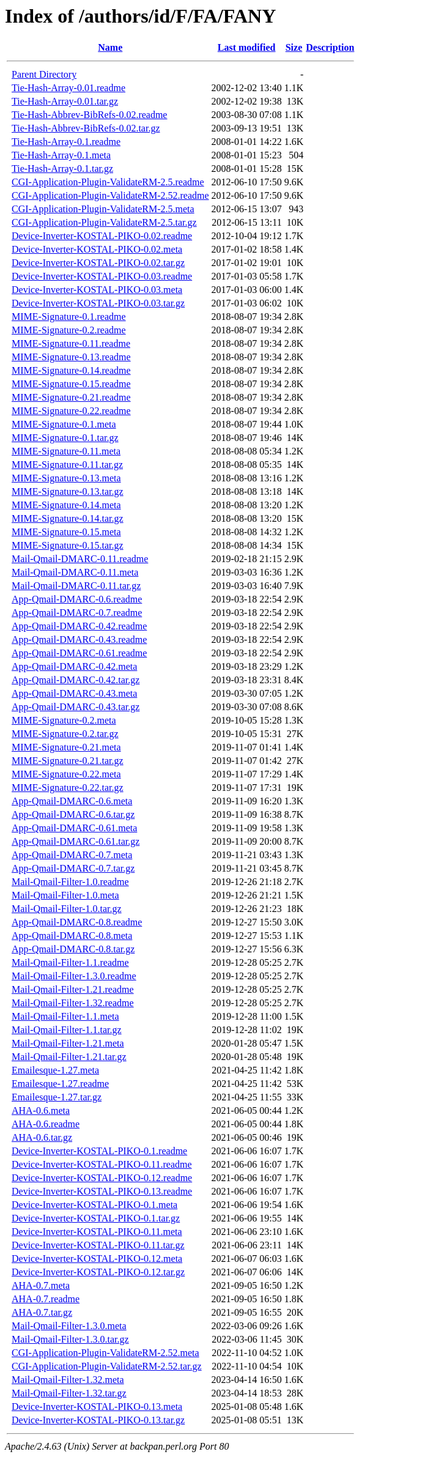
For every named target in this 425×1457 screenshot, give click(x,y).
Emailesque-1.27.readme (60, 1083)
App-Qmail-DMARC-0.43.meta (74, 693)
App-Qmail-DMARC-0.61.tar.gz (75, 841)
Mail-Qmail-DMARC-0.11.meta (75, 572)
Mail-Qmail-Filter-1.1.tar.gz (67, 1030)
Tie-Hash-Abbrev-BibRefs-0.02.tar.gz (86, 128)
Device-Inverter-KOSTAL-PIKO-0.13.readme (102, 1191)
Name (110, 47)
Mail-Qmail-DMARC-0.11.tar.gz (76, 585)
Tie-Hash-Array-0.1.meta (61, 155)
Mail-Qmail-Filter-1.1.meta (65, 1016)
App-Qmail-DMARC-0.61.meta (74, 828)
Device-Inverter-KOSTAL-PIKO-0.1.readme (99, 1151)
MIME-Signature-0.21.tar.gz (68, 760)
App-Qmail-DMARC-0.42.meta (74, 666)
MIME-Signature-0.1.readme (69, 316)
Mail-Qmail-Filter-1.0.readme (70, 882)
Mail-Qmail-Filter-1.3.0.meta (69, 1326)
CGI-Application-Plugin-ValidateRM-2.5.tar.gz (104, 222)
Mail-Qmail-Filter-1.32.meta (68, 1379)
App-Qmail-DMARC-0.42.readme (79, 626)
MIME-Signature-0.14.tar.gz (68, 518)
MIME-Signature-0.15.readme (71, 384)
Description (330, 47)
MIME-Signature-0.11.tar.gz (67, 464)
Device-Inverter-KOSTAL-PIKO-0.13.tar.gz (98, 1420)
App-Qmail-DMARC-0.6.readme (77, 599)
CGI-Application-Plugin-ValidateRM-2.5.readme (108, 182)
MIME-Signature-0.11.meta (66, 451)
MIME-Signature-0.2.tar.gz (65, 733)
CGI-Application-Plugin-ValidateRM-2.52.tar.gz (107, 1366)
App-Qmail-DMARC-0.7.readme (77, 612)
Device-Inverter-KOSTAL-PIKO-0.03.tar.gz (98, 303)
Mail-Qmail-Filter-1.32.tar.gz (69, 1393)
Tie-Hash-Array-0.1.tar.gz (62, 168)
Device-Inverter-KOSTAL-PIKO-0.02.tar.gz (98, 263)
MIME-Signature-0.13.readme (71, 357)
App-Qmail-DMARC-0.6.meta (72, 801)
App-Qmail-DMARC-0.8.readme (77, 922)
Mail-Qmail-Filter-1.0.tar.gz (67, 908)
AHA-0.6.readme (45, 1124)
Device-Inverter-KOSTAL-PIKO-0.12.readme (102, 1178)
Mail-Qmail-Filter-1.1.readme (70, 962)
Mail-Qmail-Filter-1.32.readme (73, 1003)
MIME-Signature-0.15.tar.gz (68, 545)
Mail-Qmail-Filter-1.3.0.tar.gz (70, 1339)
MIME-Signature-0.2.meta (64, 720)
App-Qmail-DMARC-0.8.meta (72, 935)
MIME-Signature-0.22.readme (71, 411)
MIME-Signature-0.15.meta (66, 532)
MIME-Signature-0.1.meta (64, 424)
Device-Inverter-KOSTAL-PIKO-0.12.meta (97, 1258)
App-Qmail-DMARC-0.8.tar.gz (73, 949)
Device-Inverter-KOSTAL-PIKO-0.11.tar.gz (98, 1245)
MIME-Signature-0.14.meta (66, 505)
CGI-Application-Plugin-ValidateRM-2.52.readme (110, 195)
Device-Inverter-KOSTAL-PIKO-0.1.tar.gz (96, 1218)
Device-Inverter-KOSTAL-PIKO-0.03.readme (102, 276)
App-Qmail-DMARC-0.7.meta (72, 855)
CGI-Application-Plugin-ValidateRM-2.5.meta (103, 209)
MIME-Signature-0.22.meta (66, 774)
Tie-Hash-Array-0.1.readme (66, 141)
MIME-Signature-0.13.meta (66, 478)
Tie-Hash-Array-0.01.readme (68, 88)
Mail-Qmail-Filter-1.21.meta (68, 1043)
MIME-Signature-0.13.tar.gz (68, 491)
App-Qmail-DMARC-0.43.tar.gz (75, 707)
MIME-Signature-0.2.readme (69, 330)
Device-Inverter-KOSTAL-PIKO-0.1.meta (94, 1204)
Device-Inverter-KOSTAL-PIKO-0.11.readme (102, 1164)
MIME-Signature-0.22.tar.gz (68, 787)
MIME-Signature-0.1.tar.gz (65, 437)
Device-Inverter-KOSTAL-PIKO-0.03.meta (97, 289)
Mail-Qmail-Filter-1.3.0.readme (74, 976)
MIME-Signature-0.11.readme (71, 343)
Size (294, 47)
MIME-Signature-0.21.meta (66, 747)
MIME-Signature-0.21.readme (71, 397)
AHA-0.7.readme (45, 1299)
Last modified (247, 47)
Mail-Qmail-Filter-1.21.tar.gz (69, 1056)
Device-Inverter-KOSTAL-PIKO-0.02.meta (97, 249)
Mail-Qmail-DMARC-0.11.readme (80, 559)
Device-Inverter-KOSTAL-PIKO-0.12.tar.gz (98, 1272)
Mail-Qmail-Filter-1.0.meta (65, 895)
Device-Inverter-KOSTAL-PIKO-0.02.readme (102, 236)
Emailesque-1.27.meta (55, 1070)
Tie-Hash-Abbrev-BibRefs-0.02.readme (89, 114)
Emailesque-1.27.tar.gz (57, 1097)
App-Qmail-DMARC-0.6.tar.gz (73, 814)
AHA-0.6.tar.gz (42, 1137)
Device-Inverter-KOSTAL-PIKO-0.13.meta (97, 1406)
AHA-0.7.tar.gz (42, 1312)
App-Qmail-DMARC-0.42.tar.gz (75, 680)
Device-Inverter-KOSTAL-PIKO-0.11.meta (97, 1231)
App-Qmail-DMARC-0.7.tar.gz (73, 868)
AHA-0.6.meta (41, 1110)
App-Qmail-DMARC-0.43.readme (79, 639)
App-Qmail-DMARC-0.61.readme (79, 653)
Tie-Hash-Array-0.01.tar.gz (65, 101)
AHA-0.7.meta (41, 1285)
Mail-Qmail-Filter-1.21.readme (73, 989)
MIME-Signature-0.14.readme (71, 370)
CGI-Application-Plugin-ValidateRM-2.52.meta (105, 1353)
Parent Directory (44, 74)
